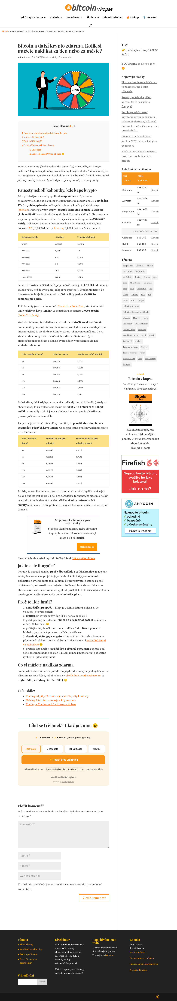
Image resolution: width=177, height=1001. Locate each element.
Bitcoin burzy (26, 944)
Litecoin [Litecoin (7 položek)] (126, 318)
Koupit (155, 190)
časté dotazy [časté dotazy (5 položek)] (150, 359)
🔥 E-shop (132, 17)
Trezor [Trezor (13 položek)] (144, 347)
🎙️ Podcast (149, 17)
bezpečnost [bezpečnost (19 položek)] (128, 265)
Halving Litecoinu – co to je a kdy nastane (51, 700)
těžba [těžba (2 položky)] (142, 353)
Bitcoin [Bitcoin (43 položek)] (150, 265)
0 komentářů (65, 57)
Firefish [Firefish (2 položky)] (134, 294)
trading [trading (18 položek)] (138, 341)
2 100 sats (52, 749)
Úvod (5, 31)
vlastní (96, 749)
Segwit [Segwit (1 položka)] (151, 335)
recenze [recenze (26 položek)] (142, 330)
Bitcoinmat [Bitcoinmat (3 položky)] (127, 271)
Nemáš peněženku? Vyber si (63, 777)
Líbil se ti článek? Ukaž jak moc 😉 (46, 154)
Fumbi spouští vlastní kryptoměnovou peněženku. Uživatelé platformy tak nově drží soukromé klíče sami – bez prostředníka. (140, 122)
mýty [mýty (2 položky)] (146, 318)
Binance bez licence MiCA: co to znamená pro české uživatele (139, 87)
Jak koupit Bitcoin (32, 17)
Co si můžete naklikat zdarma (38, 145)
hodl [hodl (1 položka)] (143, 294)
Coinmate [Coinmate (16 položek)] (148, 283)
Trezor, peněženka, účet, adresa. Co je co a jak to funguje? (136, 102)
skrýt (71, 126)
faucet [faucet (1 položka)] (125, 294)
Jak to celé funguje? (33, 137)
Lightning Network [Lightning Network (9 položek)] (131, 306)
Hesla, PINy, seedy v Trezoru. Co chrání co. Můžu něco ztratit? (139, 156)
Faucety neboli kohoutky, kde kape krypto (44, 133)
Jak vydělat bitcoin (83, 558)
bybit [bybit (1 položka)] (155, 277)
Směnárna (56, 17)
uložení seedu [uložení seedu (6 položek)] (129, 359)
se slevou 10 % (139, 64)
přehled (23, 210)
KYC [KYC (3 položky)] (132, 300)
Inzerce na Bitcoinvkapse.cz (144, 964)
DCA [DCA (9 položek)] (132, 289)
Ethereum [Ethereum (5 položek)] (141, 289)
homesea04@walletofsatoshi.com (65, 769)
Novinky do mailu (138, 970)
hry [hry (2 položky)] (149, 294)
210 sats (31, 749)
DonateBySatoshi (68, 782)
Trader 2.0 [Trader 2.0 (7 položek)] (127, 341)
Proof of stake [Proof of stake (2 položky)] (141, 324)
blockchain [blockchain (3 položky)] (127, 277)
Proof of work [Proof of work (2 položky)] (129, 330)
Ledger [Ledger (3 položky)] (141, 300)
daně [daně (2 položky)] (125, 289)
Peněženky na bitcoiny (31, 949)
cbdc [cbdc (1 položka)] (125, 283)
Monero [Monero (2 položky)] (136, 318)
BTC (30, 228)
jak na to (109, 955)
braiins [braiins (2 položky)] (138, 277)
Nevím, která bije (95, 769)
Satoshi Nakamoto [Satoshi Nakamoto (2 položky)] (130, 335)
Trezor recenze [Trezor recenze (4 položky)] (130, 353)
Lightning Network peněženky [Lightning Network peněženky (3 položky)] (136, 312)
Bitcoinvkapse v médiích (142, 958)
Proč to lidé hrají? (32, 141)
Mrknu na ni (87, 546)
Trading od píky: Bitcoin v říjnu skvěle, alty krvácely (57, 696)
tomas (27, 57)
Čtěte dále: (35, 150)
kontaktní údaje (137, 952)
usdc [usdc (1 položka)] (140, 359)
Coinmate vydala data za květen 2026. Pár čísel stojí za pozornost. (139, 141)
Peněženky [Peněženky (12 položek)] (127, 324)
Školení (91, 17)
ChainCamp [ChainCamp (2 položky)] (135, 283)
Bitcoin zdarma (112, 17)
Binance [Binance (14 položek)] (139, 265)
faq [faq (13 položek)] (151, 289)
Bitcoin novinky (49, 57)
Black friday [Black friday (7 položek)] (140, 271)
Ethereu (59, 228)
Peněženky (73, 17)
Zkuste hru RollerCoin (71, 306)
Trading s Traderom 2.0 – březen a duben (51, 704)
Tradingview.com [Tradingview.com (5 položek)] (130, 347)
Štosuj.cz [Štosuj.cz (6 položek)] (126, 364)
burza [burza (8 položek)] (147, 277)
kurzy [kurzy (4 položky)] (125, 300)
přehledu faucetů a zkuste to (83, 675)
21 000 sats (75, 749)
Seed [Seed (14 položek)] (143, 335)
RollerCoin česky (29, 315)
